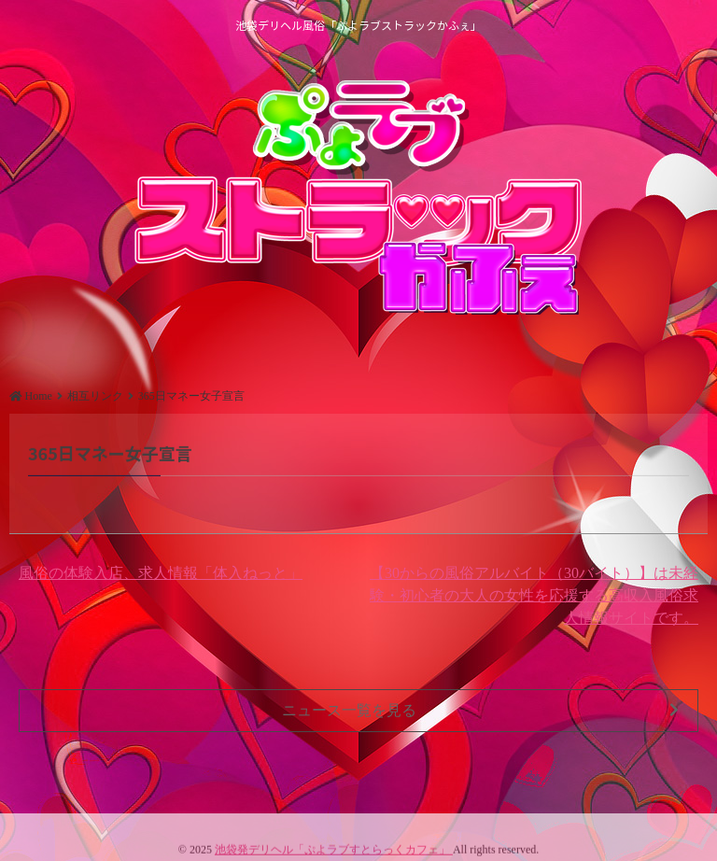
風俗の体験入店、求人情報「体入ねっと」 (160, 573)
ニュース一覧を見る (480, 710)
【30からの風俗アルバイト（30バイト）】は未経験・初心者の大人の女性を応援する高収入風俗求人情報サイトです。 (534, 595)
